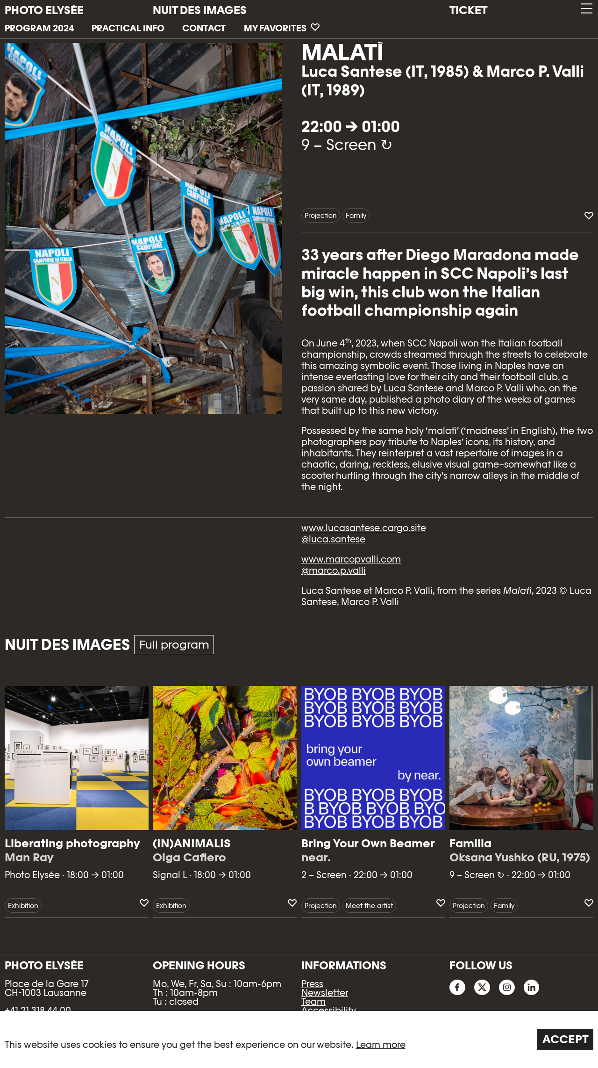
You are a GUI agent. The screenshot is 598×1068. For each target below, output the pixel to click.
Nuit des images (200, 10)
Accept (565, 1039)
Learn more (381, 1044)
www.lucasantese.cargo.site (363, 528)
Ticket (468, 10)
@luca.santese (333, 539)
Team (313, 1001)
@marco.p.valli (333, 570)
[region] (299, 1039)
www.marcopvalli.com (351, 559)
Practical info (128, 28)
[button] (586, 8)
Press (312, 983)
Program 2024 (39, 28)
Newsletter (324, 992)
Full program (174, 644)
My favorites (282, 28)
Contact (204, 28)
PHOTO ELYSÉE (44, 10)
